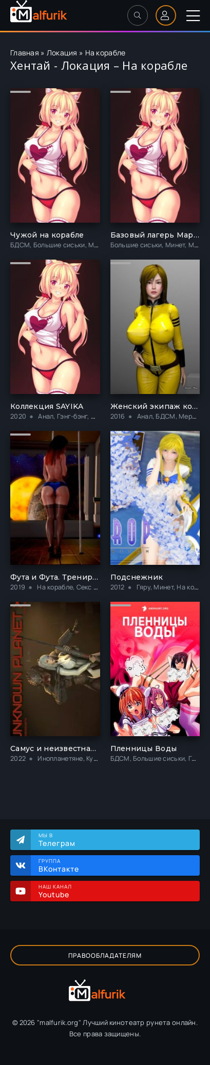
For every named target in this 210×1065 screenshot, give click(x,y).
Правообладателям (105, 955)
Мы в (114, 840)
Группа (114, 865)
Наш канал (114, 891)
